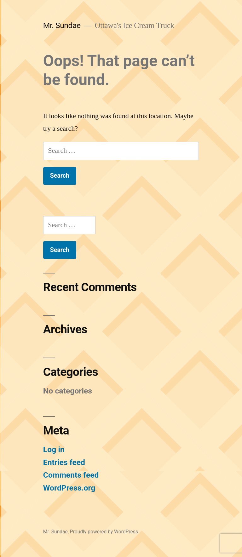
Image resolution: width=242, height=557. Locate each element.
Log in (54, 449)
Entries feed (64, 462)
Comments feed (71, 474)
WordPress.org (69, 487)
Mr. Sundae (62, 25)
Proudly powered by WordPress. (104, 532)
